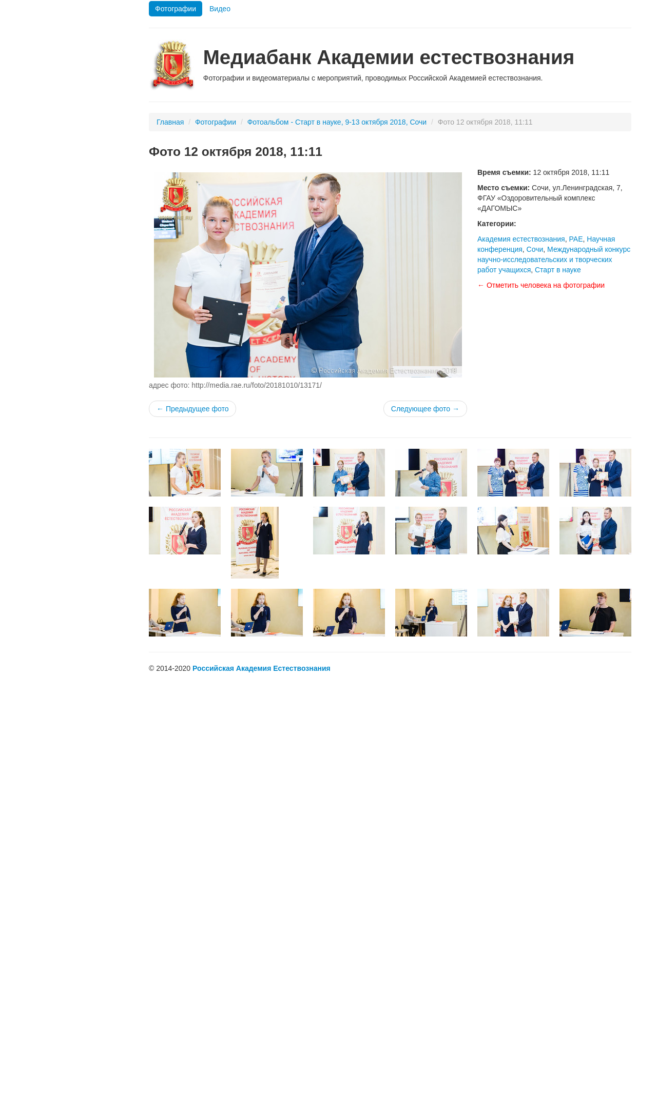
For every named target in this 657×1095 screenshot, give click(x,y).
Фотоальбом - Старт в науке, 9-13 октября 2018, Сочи (337, 122)
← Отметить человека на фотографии (541, 285)
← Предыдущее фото (192, 409)
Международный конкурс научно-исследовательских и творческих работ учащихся (553, 259)
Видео (219, 9)
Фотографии (175, 9)
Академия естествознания (521, 239)
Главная (170, 122)
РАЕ (576, 239)
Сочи (535, 249)
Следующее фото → (425, 409)
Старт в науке (558, 270)
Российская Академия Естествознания (261, 668)
